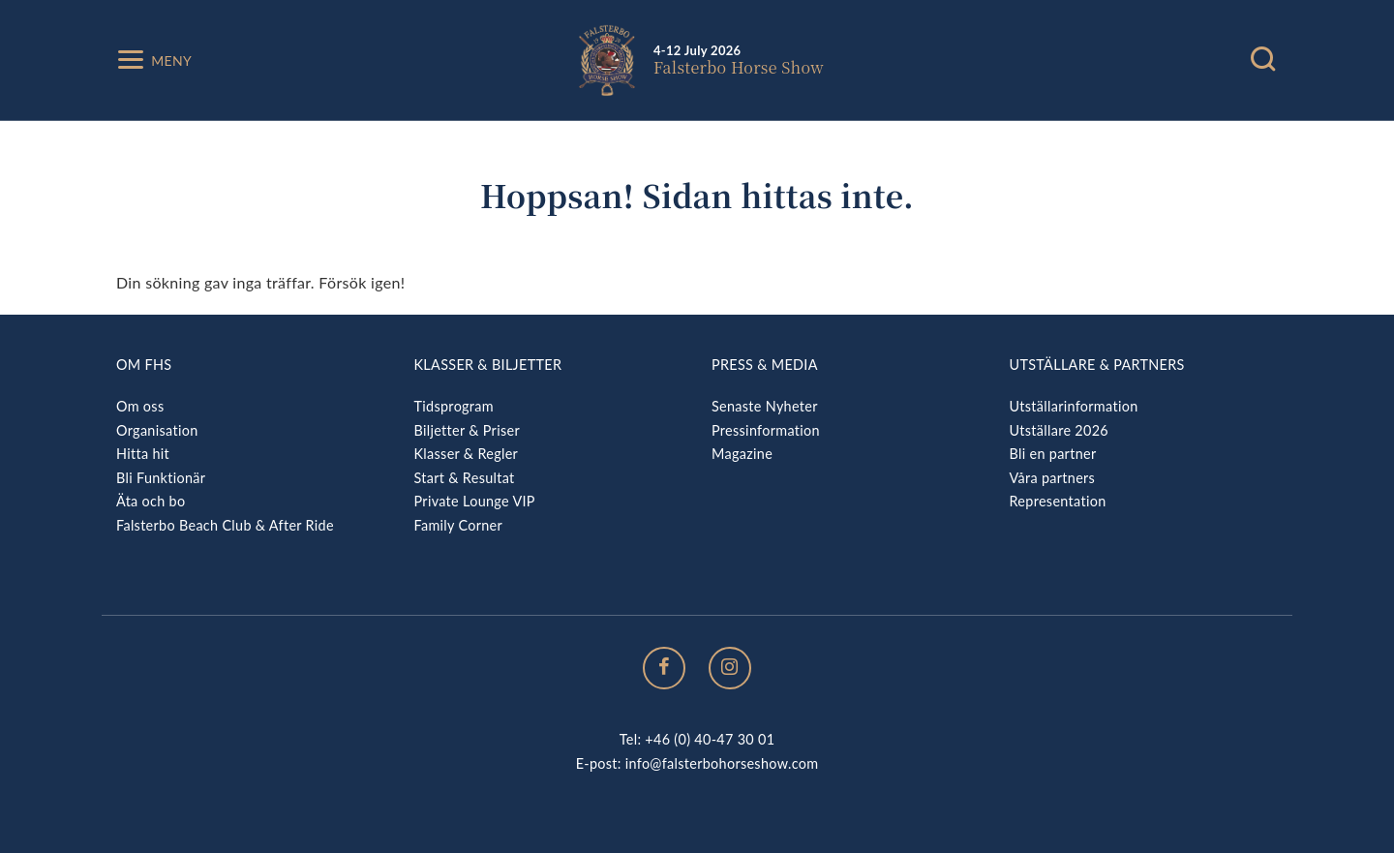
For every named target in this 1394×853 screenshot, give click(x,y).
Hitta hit (142, 453)
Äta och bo (150, 501)
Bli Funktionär (160, 478)
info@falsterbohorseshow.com (722, 763)
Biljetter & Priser (467, 430)
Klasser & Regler (466, 453)
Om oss (140, 406)
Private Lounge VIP (474, 501)
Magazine (742, 453)
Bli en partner (1053, 453)
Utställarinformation (1074, 406)
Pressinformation (766, 430)
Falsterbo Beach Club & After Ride (225, 525)
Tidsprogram (454, 406)
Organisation (157, 430)
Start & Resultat (464, 478)
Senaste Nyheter (765, 406)
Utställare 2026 (1059, 430)
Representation (1058, 501)
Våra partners (1053, 478)
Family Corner (458, 525)
